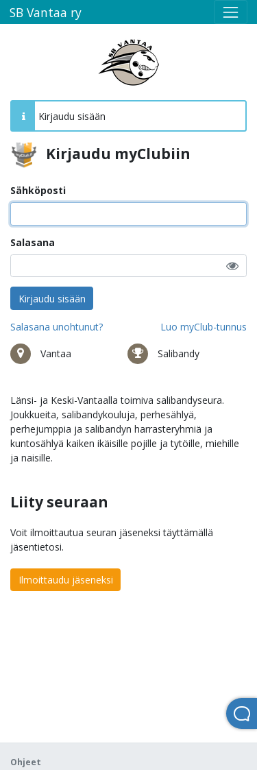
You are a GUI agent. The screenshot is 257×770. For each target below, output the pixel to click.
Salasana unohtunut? (56, 326)
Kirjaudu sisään (52, 298)
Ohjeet (25, 762)
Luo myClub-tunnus (203, 326)
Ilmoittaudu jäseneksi (66, 579)
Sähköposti (38, 190)
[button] (232, 265)
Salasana (32, 242)
